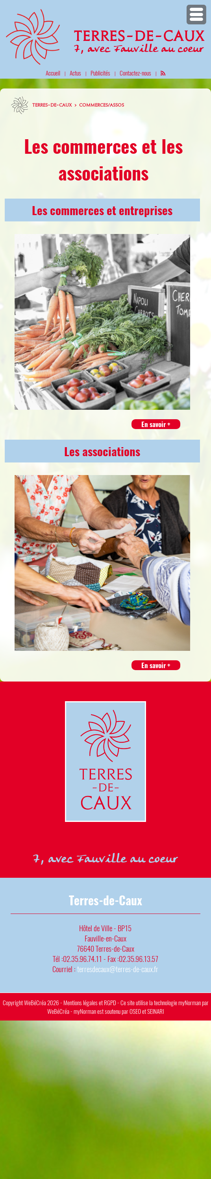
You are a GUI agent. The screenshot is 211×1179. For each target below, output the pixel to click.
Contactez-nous (135, 72)
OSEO (135, 1011)
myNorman (189, 1002)
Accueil (53, 72)
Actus (75, 72)
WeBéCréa (35, 1002)
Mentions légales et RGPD (89, 1002)
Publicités (100, 72)
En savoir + (155, 424)
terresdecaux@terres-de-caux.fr (117, 968)
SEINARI (155, 1011)
